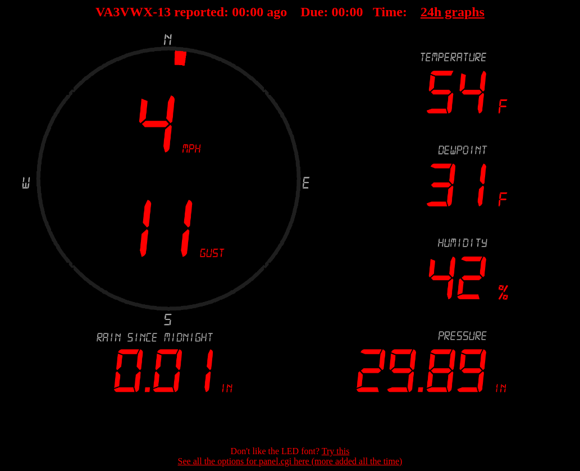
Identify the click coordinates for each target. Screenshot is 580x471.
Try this (336, 451)
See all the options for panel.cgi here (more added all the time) (290, 461)
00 (238, 11)
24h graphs (453, 11)
